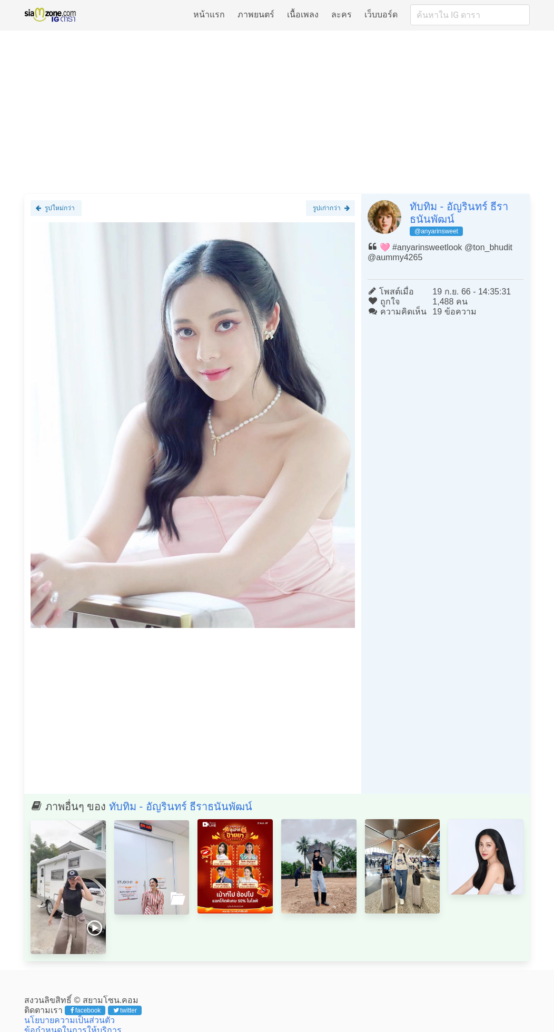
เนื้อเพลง (303, 14)
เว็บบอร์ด (381, 14)
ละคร (341, 14)
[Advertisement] (277, 111)
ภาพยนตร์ (256, 14)
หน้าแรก (209, 14)
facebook (86, 1010)
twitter (125, 1010)
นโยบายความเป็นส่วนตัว (69, 1020)
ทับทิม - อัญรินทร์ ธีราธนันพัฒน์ (180, 806)
